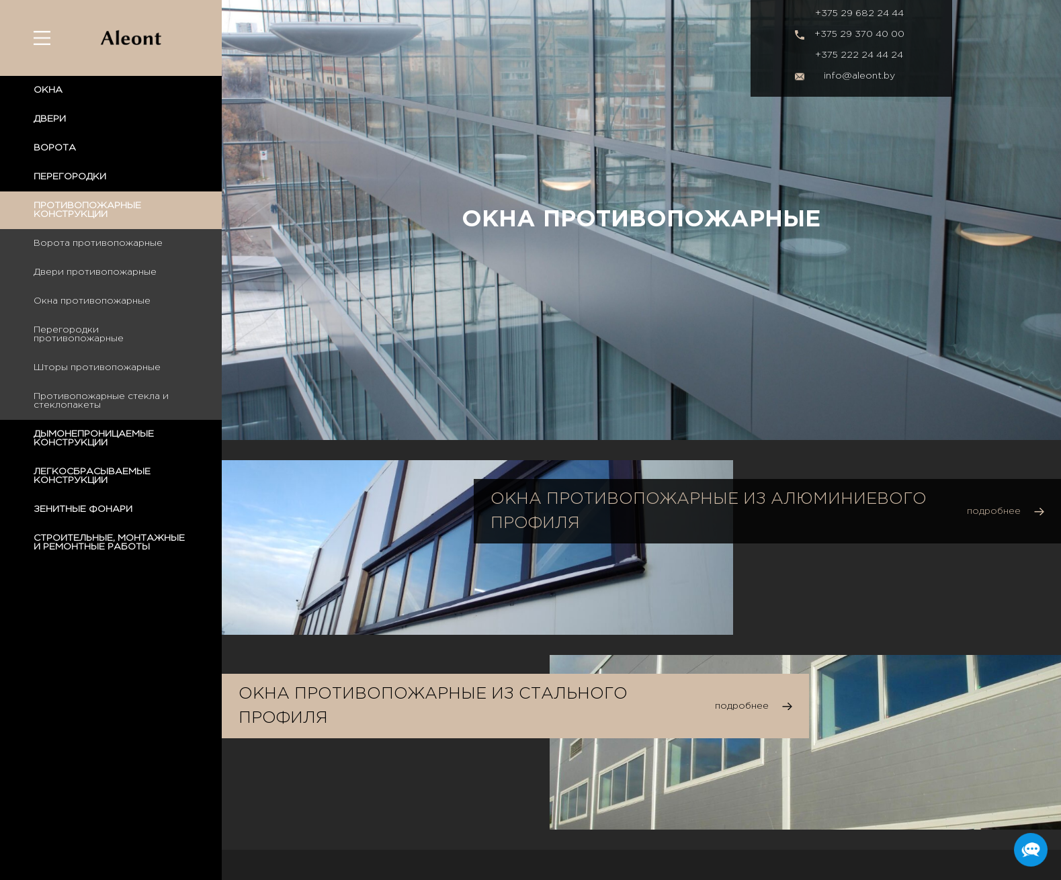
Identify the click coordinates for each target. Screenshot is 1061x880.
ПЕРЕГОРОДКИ (70, 177)
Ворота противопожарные (98, 243)
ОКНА (48, 90)
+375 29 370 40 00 (859, 34)
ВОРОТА (55, 148)
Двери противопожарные (95, 272)
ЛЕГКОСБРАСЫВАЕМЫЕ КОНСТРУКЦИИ (92, 476)
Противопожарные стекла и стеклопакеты (101, 400)
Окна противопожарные (92, 301)
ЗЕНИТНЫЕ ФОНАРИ (83, 509)
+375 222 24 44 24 (859, 55)
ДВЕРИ (50, 119)
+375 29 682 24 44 (859, 13)
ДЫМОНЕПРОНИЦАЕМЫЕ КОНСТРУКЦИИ (94, 438)
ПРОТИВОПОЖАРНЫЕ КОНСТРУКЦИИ (87, 210)
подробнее (994, 511)
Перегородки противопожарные (79, 334)
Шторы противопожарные (97, 367)
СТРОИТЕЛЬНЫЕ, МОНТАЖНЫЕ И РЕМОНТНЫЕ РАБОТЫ (109, 542)
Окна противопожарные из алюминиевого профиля (709, 511)
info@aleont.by (859, 76)
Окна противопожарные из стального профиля (433, 706)
